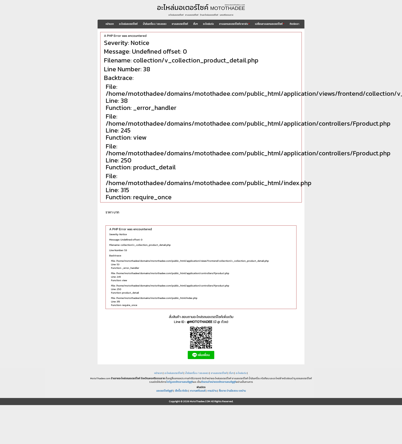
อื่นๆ (195, 24)
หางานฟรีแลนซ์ (197, 391)
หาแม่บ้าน (212, 391)
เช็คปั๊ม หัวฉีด (181, 391)
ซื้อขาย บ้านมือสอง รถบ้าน (232, 391)
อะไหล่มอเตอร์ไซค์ (128, 24)
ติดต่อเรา (294, 24)
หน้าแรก (110, 24)
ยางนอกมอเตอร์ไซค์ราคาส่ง (234, 24)
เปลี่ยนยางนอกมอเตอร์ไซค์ (269, 24)
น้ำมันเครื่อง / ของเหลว (154, 24)
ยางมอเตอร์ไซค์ (180, 24)
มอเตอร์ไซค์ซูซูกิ (164, 391)
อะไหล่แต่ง (208, 24)
